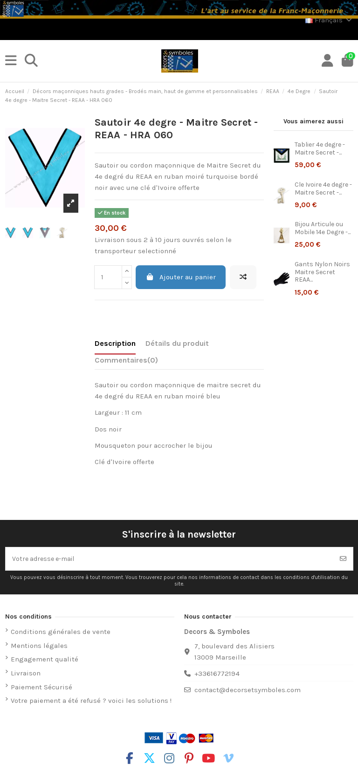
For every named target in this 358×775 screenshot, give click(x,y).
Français (329, 20)
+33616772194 (217, 673)
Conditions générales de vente (60, 631)
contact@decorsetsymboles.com (247, 690)
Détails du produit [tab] (177, 343)
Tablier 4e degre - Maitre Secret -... (320, 148)
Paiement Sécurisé (41, 687)
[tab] (126, 362)
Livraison (26, 673)
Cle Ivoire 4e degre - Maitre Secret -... (323, 188)
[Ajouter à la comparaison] (243, 277)
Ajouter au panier (180, 277)
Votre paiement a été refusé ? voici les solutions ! (91, 700)
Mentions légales (39, 645)
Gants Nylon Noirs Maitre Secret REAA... (322, 272)
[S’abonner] (343, 558)
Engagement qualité (44, 659)
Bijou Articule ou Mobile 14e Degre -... (323, 228)
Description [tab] (115, 343)
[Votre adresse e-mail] (170, 558)
